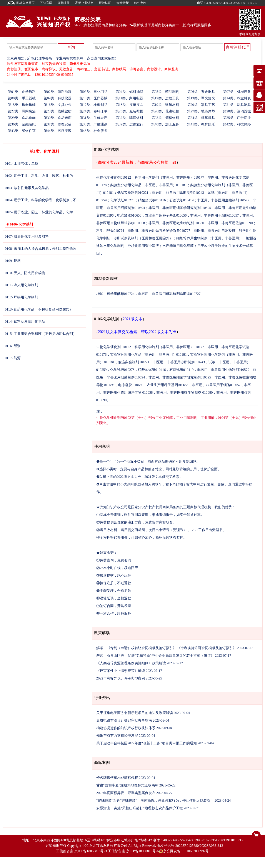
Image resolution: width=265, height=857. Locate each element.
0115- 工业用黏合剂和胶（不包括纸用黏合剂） (41, 334)
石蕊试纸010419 (181, 200)
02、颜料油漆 (58, 92)
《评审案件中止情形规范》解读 (120, 671)
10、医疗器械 (93, 98)
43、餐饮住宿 (22, 131)
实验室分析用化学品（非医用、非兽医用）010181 (148, 185)
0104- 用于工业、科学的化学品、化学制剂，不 (41, 200)
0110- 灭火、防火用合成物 (25, 273)
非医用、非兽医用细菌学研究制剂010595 (179, 208)
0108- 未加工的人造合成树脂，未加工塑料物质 (41, 248)
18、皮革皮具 (129, 105)
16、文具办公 (58, 105)
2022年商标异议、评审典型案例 (120, 678)
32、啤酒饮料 (129, 118)
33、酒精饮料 (165, 118)
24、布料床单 (93, 111)
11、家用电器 (129, 98)
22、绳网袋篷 (22, 111)
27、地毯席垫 (201, 111)
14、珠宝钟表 (237, 98)
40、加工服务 (165, 124)
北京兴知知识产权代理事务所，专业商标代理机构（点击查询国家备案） (62, 58)
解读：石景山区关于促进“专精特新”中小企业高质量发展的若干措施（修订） (155, 655)
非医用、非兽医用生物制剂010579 (223, 200)
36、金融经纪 (22, 124)
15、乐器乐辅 (22, 105)
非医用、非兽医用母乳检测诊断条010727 (159, 230)
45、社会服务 (93, 131)
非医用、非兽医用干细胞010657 (214, 215)
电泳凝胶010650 (129, 215)
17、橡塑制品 (93, 105)
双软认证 (105, 3)
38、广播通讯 (93, 124)
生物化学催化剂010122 (113, 177)
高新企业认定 (84, 3)
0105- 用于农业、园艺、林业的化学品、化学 (39, 212)
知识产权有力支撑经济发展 (117, 735)
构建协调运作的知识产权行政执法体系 (125, 728)
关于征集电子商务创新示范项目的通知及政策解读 (134, 713)
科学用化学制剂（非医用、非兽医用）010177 (169, 177)
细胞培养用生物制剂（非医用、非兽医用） (209, 238)
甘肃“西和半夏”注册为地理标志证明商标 (127, 785)
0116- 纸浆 (13, 346)
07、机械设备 (237, 92)
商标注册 (64, 3)
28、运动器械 (237, 111)
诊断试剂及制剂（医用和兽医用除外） (143, 238)
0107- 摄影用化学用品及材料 (27, 236)
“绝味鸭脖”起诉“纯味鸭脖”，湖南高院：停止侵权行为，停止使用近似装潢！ (155, 800)
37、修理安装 (58, 124)
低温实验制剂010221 (132, 192)
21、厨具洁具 (237, 105)
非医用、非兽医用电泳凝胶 (214, 230)
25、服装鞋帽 (129, 111)
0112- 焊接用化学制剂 (21, 297)
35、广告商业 (237, 118)
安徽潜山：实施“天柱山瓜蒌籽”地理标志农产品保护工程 (139, 808)
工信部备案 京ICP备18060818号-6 (133, 851)
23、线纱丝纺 (58, 111)
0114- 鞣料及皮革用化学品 (25, 321)
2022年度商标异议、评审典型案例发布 (125, 793)
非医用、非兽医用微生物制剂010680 (176, 223)
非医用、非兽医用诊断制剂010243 (178, 192)
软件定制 (140, 3)
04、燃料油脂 (129, 92)
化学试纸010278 (122, 200)
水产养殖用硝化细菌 (178, 246)
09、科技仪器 (58, 98)
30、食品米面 (58, 118)
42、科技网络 (237, 124)
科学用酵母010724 (110, 230)
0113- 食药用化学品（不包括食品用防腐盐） (39, 309)
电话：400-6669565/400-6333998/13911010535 (227, 3)
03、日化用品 (93, 92)
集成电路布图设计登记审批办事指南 (124, 720)
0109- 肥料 (13, 261)
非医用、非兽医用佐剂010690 (230, 223)
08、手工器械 (22, 98)
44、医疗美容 (58, 131)
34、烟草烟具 (201, 118)
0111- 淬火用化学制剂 (21, 285)
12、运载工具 (165, 98)
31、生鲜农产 (93, 118)
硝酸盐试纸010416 (152, 200)
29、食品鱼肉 (22, 118)
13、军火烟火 (201, 98)
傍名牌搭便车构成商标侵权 (117, 778)
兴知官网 (46, 3)
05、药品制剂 (165, 92)
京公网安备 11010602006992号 (184, 851)
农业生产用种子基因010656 (166, 215)
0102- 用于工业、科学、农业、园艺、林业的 (39, 176)
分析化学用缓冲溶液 (143, 246)
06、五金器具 (201, 92)
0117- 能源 (13, 358)
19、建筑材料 (165, 105)
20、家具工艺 (201, 105)
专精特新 (123, 3)
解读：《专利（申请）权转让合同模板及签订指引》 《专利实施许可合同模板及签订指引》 (166, 648)
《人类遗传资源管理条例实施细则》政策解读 (131, 663)
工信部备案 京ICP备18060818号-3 (81, 851)
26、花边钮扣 (165, 111)
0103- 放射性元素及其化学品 (27, 188)
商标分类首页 (21, 3)
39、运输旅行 (129, 124)
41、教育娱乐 (201, 124)
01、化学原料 (22, 92)
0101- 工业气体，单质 (21, 163)
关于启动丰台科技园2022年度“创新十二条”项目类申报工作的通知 (146, 743)
